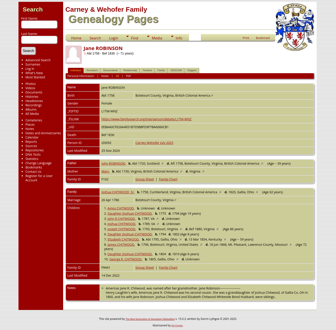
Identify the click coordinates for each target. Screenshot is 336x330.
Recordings (33, 105)
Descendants (110, 70)
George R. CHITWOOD (125, 259)
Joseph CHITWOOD (121, 229)
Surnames (32, 64)
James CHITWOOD (121, 244)
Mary (105, 171)
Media (157, 38)
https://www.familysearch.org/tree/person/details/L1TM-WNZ (146, 119)
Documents (33, 92)
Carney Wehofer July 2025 (154, 143)
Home (76, 38)
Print (246, 38)
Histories (32, 96)
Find (134, 38)
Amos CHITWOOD (121, 208)
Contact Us (33, 171)
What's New (34, 73)
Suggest (191, 70)
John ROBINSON (113, 163)
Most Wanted (35, 77)
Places (30, 124)
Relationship (130, 70)
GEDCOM (176, 70)
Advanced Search (38, 60)
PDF (128, 76)
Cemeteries (33, 120)
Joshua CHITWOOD (121, 224)
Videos (30, 88)
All (117, 76)
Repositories (34, 150)
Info (179, 38)
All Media (32, 114)
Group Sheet (145, 179)
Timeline (147, 70)
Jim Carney (177, 325)
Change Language (38, 163)
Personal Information (80, 76)
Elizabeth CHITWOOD (123, 239)
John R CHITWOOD (121, 218)
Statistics (32, 159)
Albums (31, 109)
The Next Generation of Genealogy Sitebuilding (150, 319)
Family (161, 70)
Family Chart (168, 179)
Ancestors (92, 70)
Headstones (34, 101)
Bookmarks (33, 167)
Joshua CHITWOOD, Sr (117, 192)
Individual (76, 70)
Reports (31, 141)
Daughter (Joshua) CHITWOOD (130, 213)
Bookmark (263, 38)
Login (113, 38)
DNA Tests (33, 154)
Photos (30, 84)
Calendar (32, 137)
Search (33, 9)
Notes (29, 129)
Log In (29, 68)
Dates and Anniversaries (43, 133)
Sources (31, 146)
